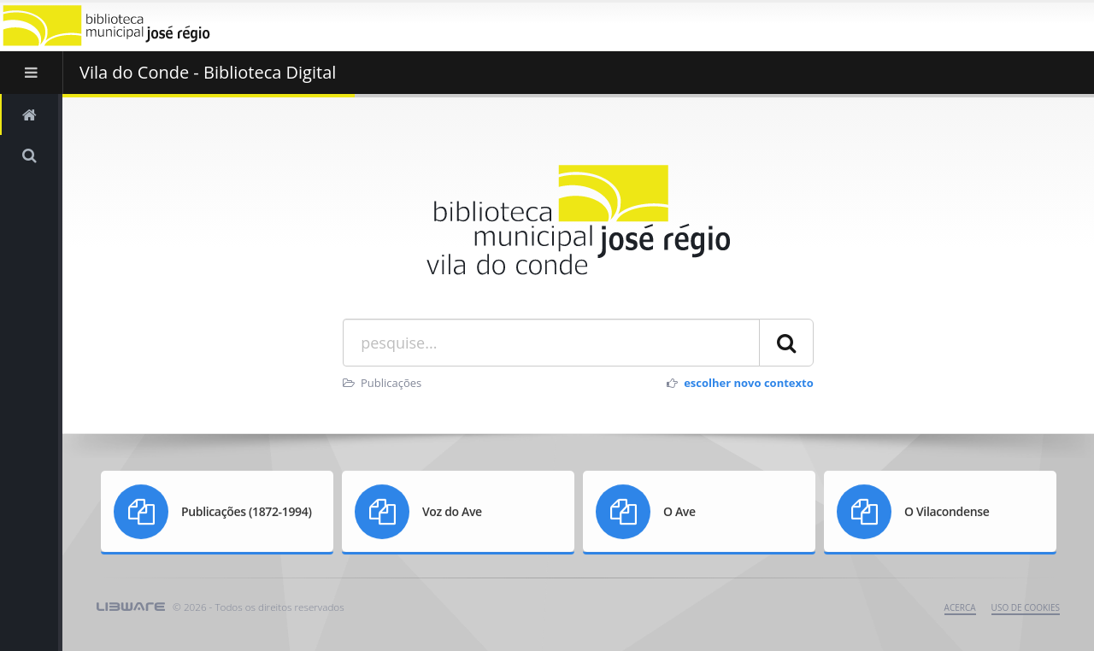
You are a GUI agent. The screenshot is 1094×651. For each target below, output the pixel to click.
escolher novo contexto (749, 382)
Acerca (960, 607)
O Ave (679, 511)
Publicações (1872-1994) (246, 511)
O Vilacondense (946, 511)
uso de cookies (1025, 607)
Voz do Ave (452, 511)
